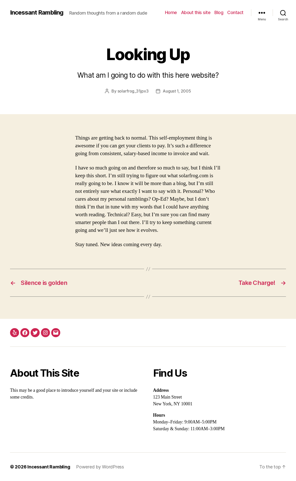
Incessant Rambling (36, 13)
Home (171, 12)
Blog (218, 12)
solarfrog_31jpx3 (133, 91)
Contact (235, 12)
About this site (196, 12)
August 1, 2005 (177, 91)
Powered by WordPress (100, 466)
